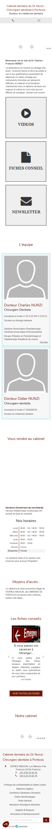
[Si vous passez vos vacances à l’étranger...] (26, 634)
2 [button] (48, 48)
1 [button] (45, 48)
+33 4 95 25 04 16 (28, 772)
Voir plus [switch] (44, 342)
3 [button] (50, 48)
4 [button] (42, 738)
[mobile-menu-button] (39, 20)
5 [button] (44, 738)
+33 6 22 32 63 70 (28, 776)
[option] (26, 33)
